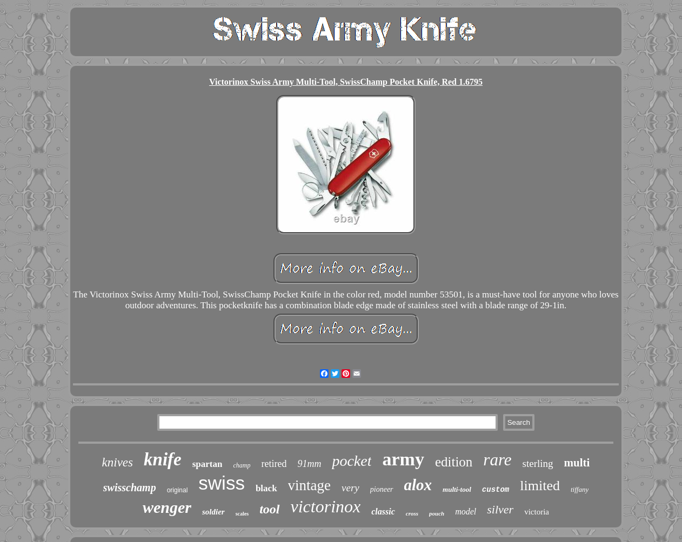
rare (497, 459)
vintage (309, 485)
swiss (221, 482)
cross (412, 513)
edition (453, 462)
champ (241, 465)
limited (540, 485)
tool (269, 509)
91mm (309, 463)
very (350, 487)
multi (577, 462)
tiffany (580, 489)
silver (500, 509)
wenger (167, 507)
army (403, 459)
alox (418, 484)
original (177, 490)
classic (383, 511)
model (465, 511)
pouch (436, 513)
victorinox (326, 506)
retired (273, 463)
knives (117, 462)
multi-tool (457, 489)
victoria (536, 511)
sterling (538, 463)
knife (163, 459)
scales (242, 514)
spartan (207, 464)
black (266, 488)
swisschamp (129, 487)
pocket (351, 460)
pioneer (381, 489)
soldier (213, 511)
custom (495, 489)
